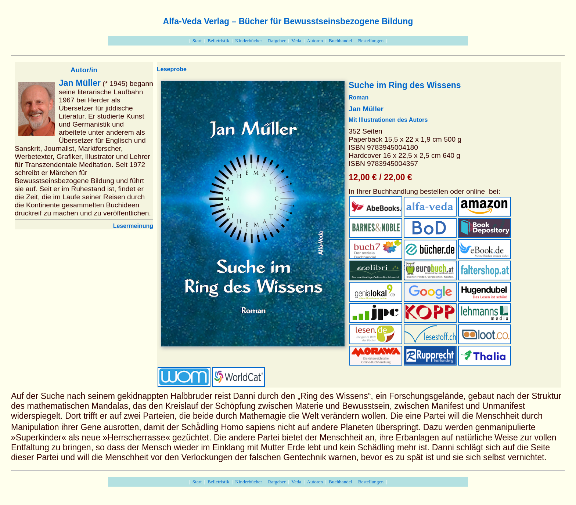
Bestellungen (371, 40)
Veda (296, 40)
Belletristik (218, 40)
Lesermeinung (133, 226)
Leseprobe (172, 69)
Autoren (315, 40)
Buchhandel (340, 40)
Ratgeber (276, 40)
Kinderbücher (248, 40)
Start (197, 40)
